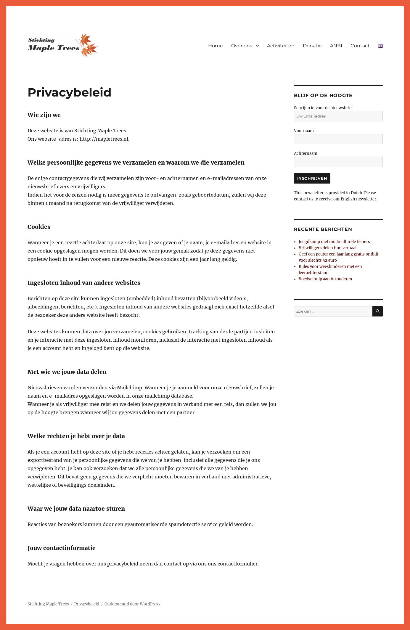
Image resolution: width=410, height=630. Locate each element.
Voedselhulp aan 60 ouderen (325, 279)
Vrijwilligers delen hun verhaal (327, 247)
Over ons (241, 46)
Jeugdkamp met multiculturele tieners (334, 241)
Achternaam (305, 153)
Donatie (312, 46)
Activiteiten (281, 46)
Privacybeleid (86, 604)
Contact (360, 46)
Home (215, 46)
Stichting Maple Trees (48, 604)
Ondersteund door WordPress (132, 604)
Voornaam (304, 130)
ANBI (336, 46)
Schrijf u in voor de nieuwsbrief (323, 107)
